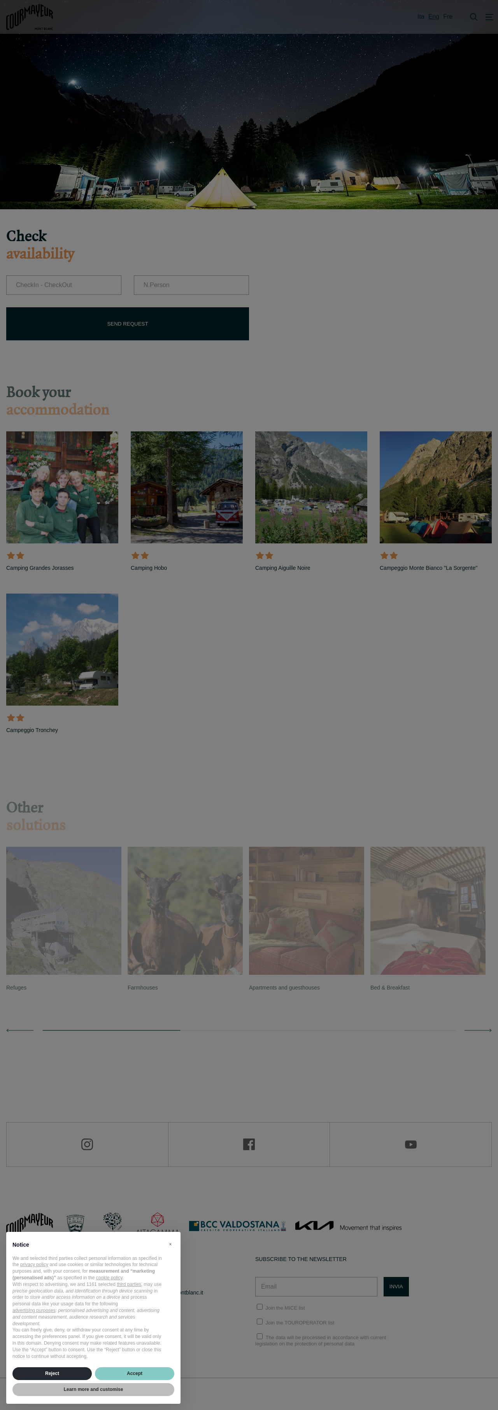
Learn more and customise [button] (93, 1389)
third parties (129, 1284)
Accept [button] (134, 1373)
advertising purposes (34, 1310)
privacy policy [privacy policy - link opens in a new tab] (34, 1264)
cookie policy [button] (109, 1277)
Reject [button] (52, 1373)
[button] (170, 1244)
